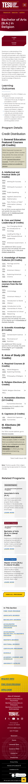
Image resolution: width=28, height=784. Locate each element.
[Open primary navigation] (24, 5)
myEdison (22, 12)
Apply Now (15, 12)
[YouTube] (13, 719)
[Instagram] (22, 719)
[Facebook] (5, 719)
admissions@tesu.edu (14, 728)
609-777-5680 (14, 731)
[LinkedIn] (18, 719)
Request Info (6, 12)
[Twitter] (9, 719)
